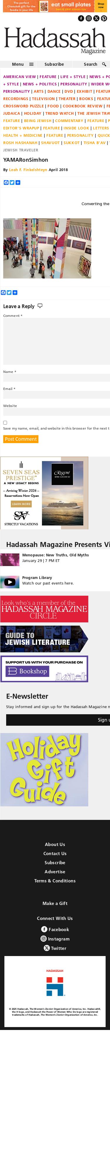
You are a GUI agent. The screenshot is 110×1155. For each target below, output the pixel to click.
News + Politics (40, 84)
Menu (18, 64)
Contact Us (55, 853)
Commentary (69, 120)
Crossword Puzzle (23, 106)
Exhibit (84, 91)
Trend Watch (59, 113)
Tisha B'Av (95, 142)
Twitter (55, 948)
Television (43, 98)
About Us (55, 844)
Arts (39, 91)
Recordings (15, 98)
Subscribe (54, 64)
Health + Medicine (23, 135)
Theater (67, 98)
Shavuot (50, 142)
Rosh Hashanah (20, 142)
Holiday (33, 113)
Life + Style (73, 76)
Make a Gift (55, 903)
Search (90, 64)
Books (86, 98)
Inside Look (76, 128)
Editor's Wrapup (21, 128)
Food (53, 106)
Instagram (55, 939)
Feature (48, 76)
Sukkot (72, 142)
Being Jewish (38, 120)
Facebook (55, 929)
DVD (69, 91)
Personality (73, 84)
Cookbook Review (83, 106)
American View (19, 76)
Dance (54, 91)
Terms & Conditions (55, 881)
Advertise (55, 871)
